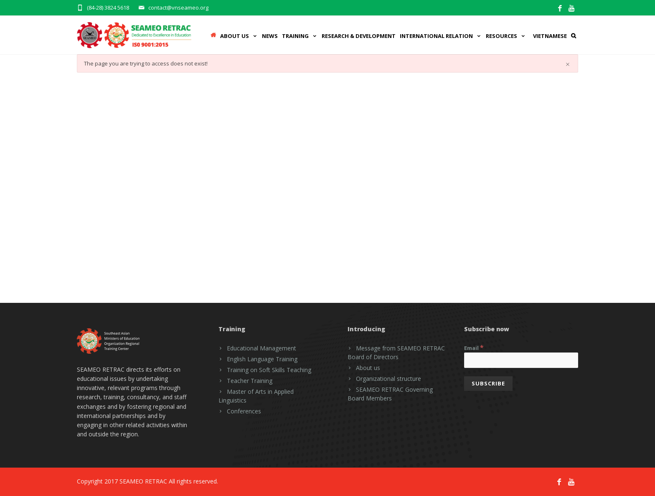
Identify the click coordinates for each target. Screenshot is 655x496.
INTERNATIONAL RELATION (441, 36)
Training (299, 36)
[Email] (521, 360)
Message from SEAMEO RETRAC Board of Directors (396, 352)
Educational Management (261, 348)
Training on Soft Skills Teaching (269, 370)
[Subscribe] (488, 383)
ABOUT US (239, 36)
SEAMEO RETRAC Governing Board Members (390, 393)
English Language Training (262, 359)
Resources (506, 36)
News (270, 36)
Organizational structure (388, 379)
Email (474, 347)
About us (368, 368)
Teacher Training (249, 381)
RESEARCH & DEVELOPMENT (359, 36)
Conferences (244, 411)
